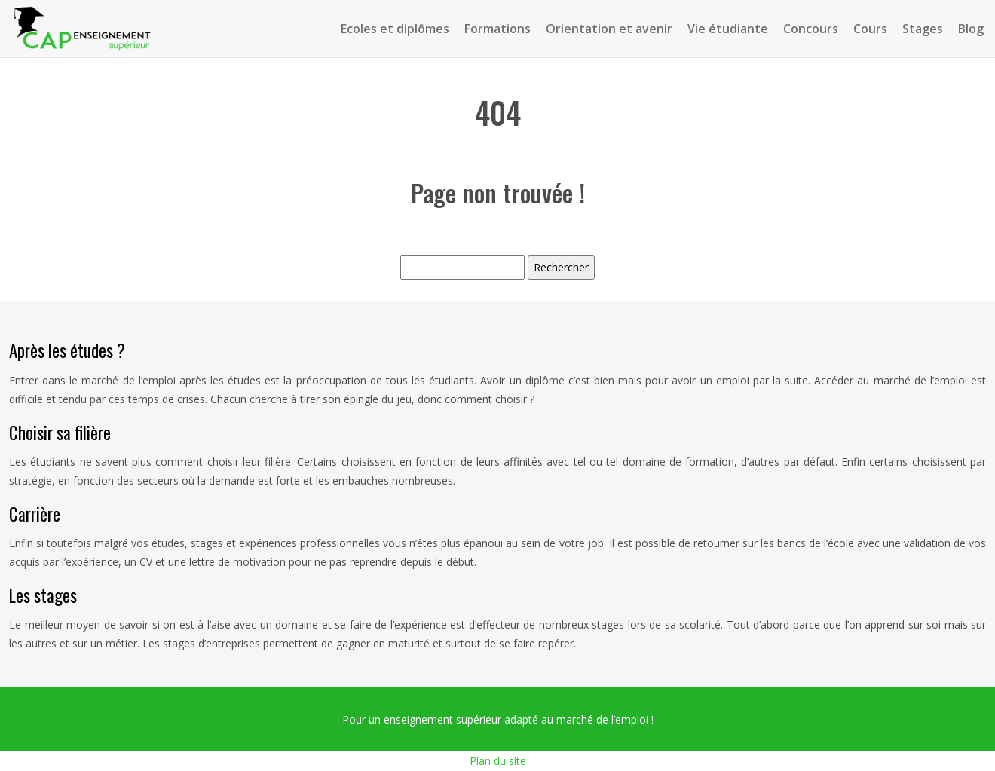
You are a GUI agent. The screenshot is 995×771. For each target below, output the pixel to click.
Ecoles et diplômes (395, 28)
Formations (497, 28)
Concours (810, 28)
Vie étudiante (727, 28)
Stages (922, 28)
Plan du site (498, 761)
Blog (971, 28)
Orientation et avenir (609, 28)
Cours (870, 28)
